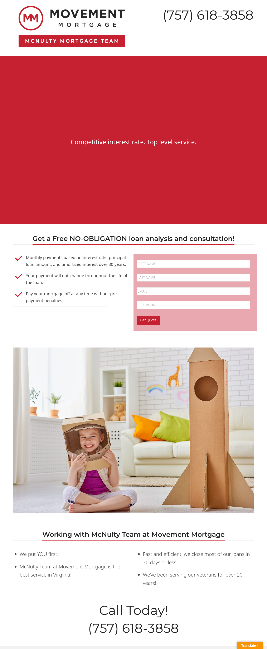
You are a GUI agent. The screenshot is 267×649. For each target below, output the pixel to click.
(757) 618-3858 (208, 15)
